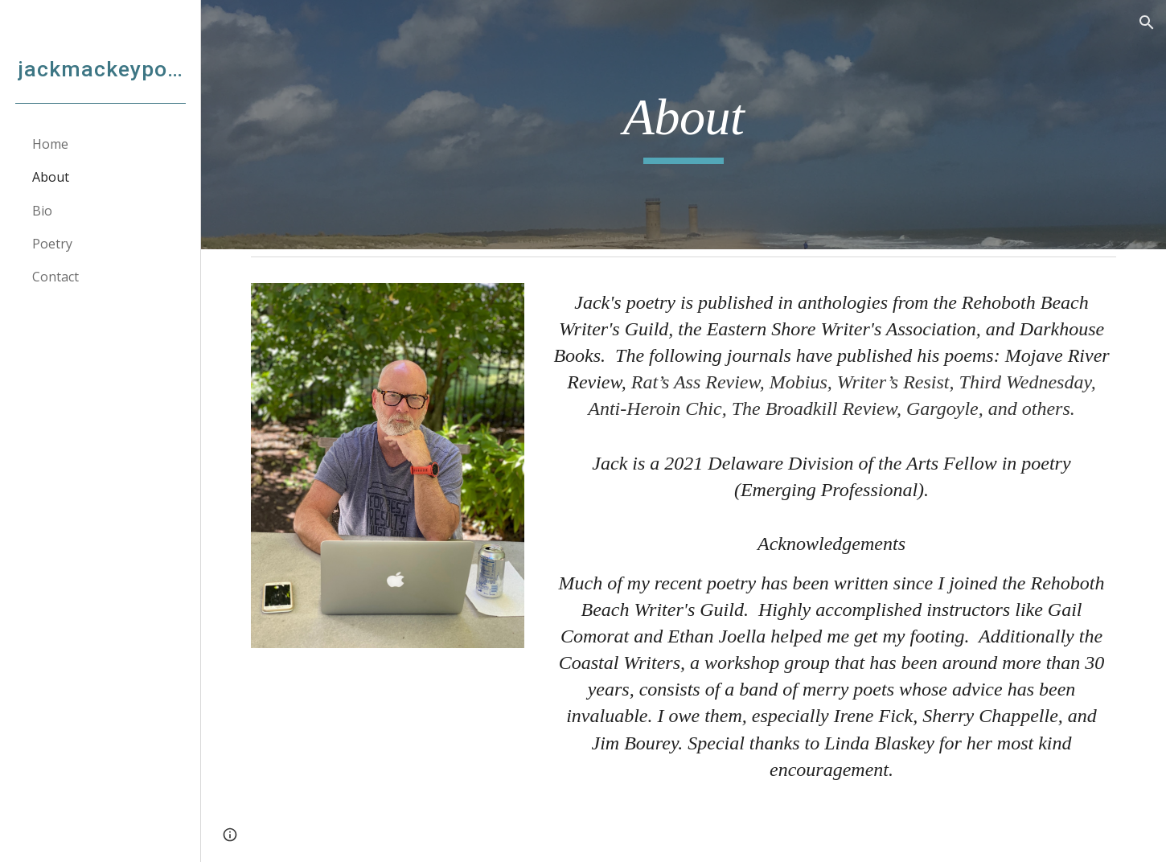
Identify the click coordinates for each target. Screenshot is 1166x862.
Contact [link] (55, 276)
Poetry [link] (52, 243)
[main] (683, 125)
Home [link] (50, 144)
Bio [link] (42, 211)
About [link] (50, 177)
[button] (1146, 22)
